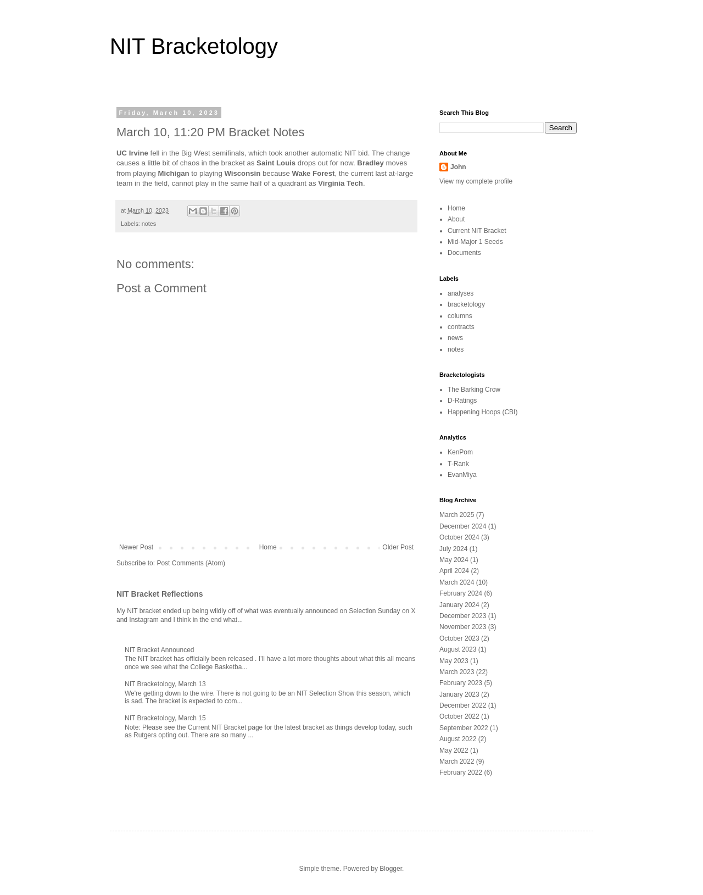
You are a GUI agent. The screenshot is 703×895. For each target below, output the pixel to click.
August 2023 (457, 649)
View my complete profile (475, 181)
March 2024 (456, 582)
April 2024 (454, 571)
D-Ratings (462, 400)
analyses (460, 293)
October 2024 (459, 537)
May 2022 (453, 750)
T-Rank (458, 464)
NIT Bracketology (194, 46)
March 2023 (456, 672)
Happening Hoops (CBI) (482, 412)
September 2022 (463, 728)
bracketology (466, 304)
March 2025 (456, 515)
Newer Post (136, 547)
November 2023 (462, 627)
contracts (461, 327)
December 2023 (462, 616)
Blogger (391, 868)
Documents (464, 253)
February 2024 (460, 593)
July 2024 (453, 549)
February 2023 (460, 683)
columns (460, 316)
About (456, 219)
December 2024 (462, 526)
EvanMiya (462, 475)
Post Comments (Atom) (191, 563)
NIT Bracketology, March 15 (165, 718)
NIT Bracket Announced (159, 650)
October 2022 (459, 716)
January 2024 (459, 605)
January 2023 (459, 694)
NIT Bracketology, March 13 (165, 684)
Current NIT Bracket (477, 231)
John (458, 167)
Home (268, 547)
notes (149, 223)
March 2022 (456, 761)
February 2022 (460, 772)
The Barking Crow (474, 389)
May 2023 (453, 661)
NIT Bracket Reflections (159, 594)
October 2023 (459, 638)
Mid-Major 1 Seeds (475, 242)
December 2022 (462, 705)
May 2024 (453, 560)
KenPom (460, 452)
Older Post (398, 547)
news (455, 338)
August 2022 (457, 739)
